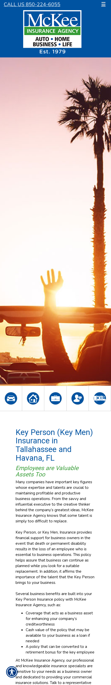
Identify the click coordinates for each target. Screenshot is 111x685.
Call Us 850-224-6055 (32, 4)
